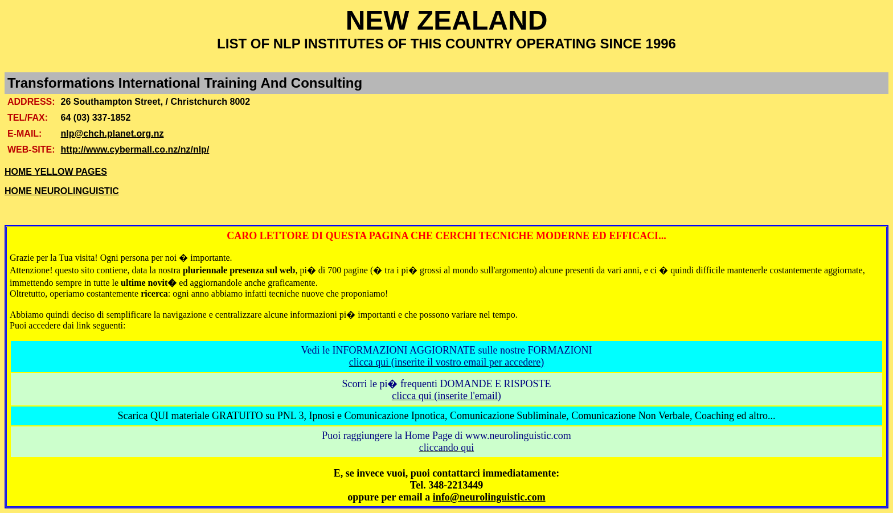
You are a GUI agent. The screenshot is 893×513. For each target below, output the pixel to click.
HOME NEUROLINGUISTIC (62, 191)
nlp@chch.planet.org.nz (112, 133)
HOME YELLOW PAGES (56, 172)
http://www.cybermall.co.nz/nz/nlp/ (135, 149)
